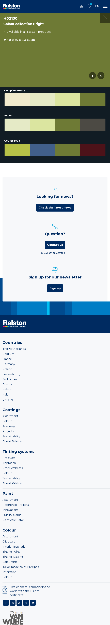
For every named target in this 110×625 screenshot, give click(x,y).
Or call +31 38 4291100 (53, 245)
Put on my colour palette (21, 40)
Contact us (55, 237)
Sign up (55, 280)
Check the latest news (55, 200)
